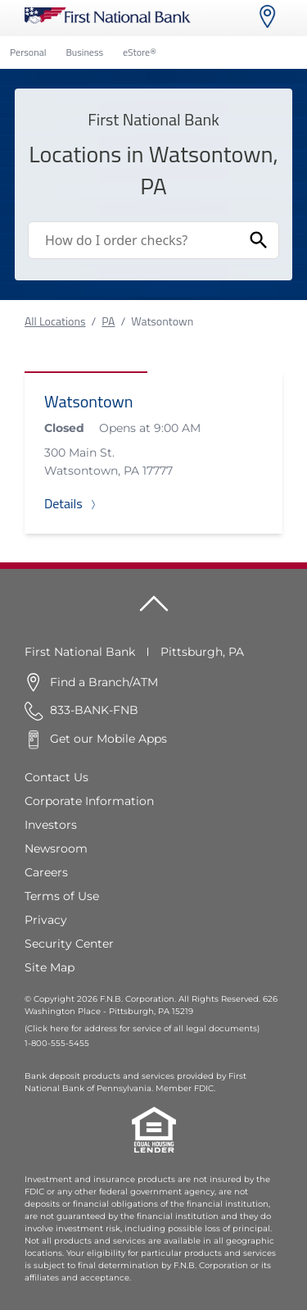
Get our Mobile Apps (108, 738)
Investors (51, 824)
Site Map (49, 967)
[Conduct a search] (134, 240)
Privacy (46, 919)
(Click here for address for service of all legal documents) (142, 1028)
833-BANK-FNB (94, 710)
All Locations (55, 321)
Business (84, 52)
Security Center (69, 943)
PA (108, 321)
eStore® (139, 52)
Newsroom (56, 848)
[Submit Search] (258, 240)
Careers (46, 872)
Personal (28, 52)
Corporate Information (89, 801)
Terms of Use (62, 896)
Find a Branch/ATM (104, 682)
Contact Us (56, 777)
